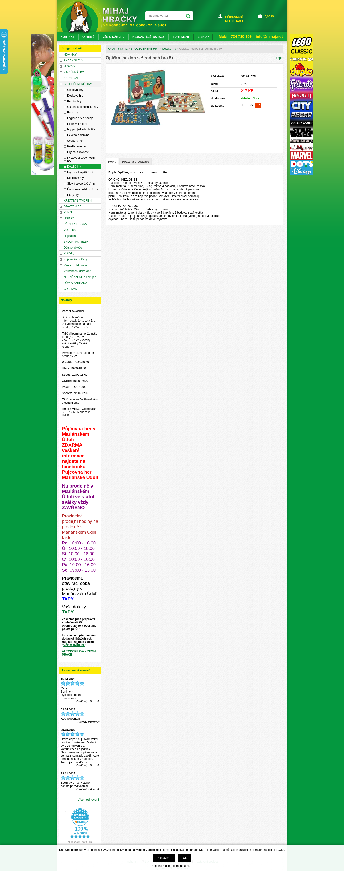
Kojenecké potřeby (75, 259)
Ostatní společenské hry (82, 107)
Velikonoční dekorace (77, 271)
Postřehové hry (76, 146)
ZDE (189, 865)
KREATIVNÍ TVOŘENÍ (78, 200)
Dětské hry (169, 48)
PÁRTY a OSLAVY (76, 224)
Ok (185, 857)
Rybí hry (72, 112)
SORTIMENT (180, 37)
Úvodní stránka (117, 48)
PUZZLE (69, 212)
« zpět (279, 58)
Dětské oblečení (74, 247)
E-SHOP (203, 37)
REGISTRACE (234, 21)
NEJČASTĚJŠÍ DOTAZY (148, 37)
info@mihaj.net (269, 37)
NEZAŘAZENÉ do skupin (80, 277)
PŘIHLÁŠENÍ (234, 17)
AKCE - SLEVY (73, 60)
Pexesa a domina (78, 135)
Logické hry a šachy (80, 118)
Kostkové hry (75, 178)
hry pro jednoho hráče (81, 129)
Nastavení (163, 857)
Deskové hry (75, 95)
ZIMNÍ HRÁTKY (74, 72)
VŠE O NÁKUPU (74, 645)
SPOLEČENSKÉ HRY (145, 48)
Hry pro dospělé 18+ (80, 172)
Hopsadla (70, 236)
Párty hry (73, 195)
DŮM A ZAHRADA (75, 283)
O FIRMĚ (88, 37)
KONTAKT (67, 37)
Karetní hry (74, 101)
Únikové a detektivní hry (82, 189)
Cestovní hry (75, 90)
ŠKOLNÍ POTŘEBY (76, 241)
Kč (270, 16)
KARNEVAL (71, 78)
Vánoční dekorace (75, 265)
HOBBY (69, 218)
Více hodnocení (88, 799)
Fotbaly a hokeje (77, 123)
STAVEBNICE (73, 206)
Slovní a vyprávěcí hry (81, 183)
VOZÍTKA (70, 230)
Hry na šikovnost (77, 152)
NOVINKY (70, 54)
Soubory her (75, 140)
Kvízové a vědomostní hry (81, 159)
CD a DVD (70, 288)
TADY (68, 611)
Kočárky (69, 253)
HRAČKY (70, 66)
